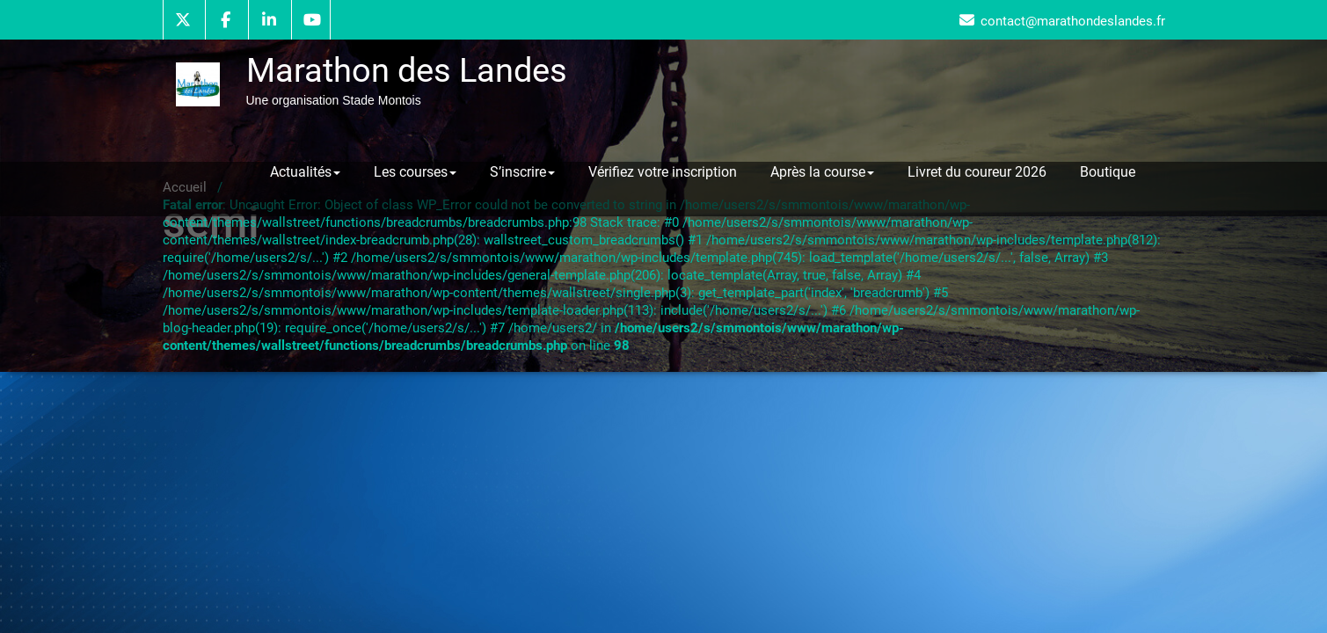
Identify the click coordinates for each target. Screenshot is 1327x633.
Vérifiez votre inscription (662, 172)
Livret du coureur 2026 (977, 172)
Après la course (822, 172)
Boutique (1107, 172)
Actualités (305, 172)
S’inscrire (522, 172)
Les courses (415, 172)
